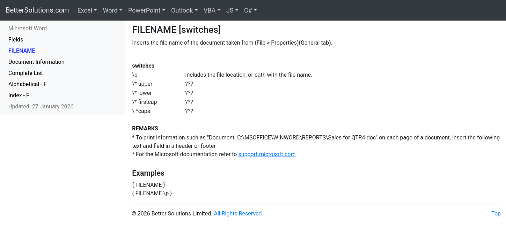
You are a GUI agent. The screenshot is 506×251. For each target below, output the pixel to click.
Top (496, 213)
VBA (209, 10)
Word (110, 10)
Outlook (182, 10)
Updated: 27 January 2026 (41, 106)
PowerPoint (144, 10)
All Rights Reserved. (238, 213)
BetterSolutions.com (37, 10)
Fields (15, 39)
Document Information (36, 62)
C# (248, 10)
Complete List (25, 73)
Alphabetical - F (27, 84)
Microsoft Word (27, 28)
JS (230, 10)
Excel (85, 10)
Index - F (18, 95)
